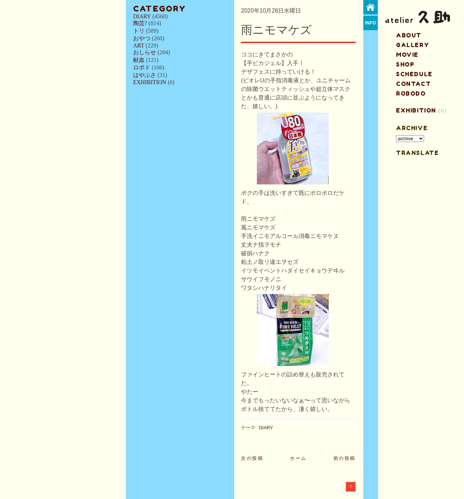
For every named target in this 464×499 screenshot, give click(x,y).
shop (405, 64)
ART (138, 45)
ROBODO (411, 93)
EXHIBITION (149, 82)
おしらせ (144, 52)
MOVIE (407, 54)
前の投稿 (344, 458)
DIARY (142, 16)
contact (413, 83)
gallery (412, 45)
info (370, 23)
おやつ (141, 38)
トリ (139, 31)
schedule (414, 74)
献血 (139, 60)
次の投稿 (252, 458)
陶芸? (140, 23)
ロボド (141, 67)
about (409, 35)
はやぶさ (144, 75)
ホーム (298, 458)
